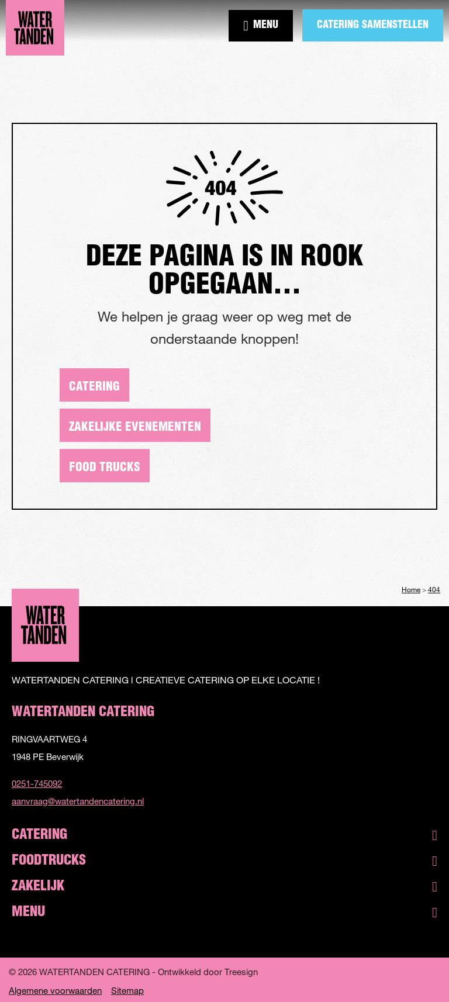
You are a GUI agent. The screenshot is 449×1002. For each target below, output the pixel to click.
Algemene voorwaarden (55, 990)
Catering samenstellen (373, 25)
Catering (94, 387)
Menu (260, 26)
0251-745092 (37, 783)
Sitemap (127, 990)
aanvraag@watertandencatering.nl (78, 801)
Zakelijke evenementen (135, 427)
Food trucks (104, 468)
